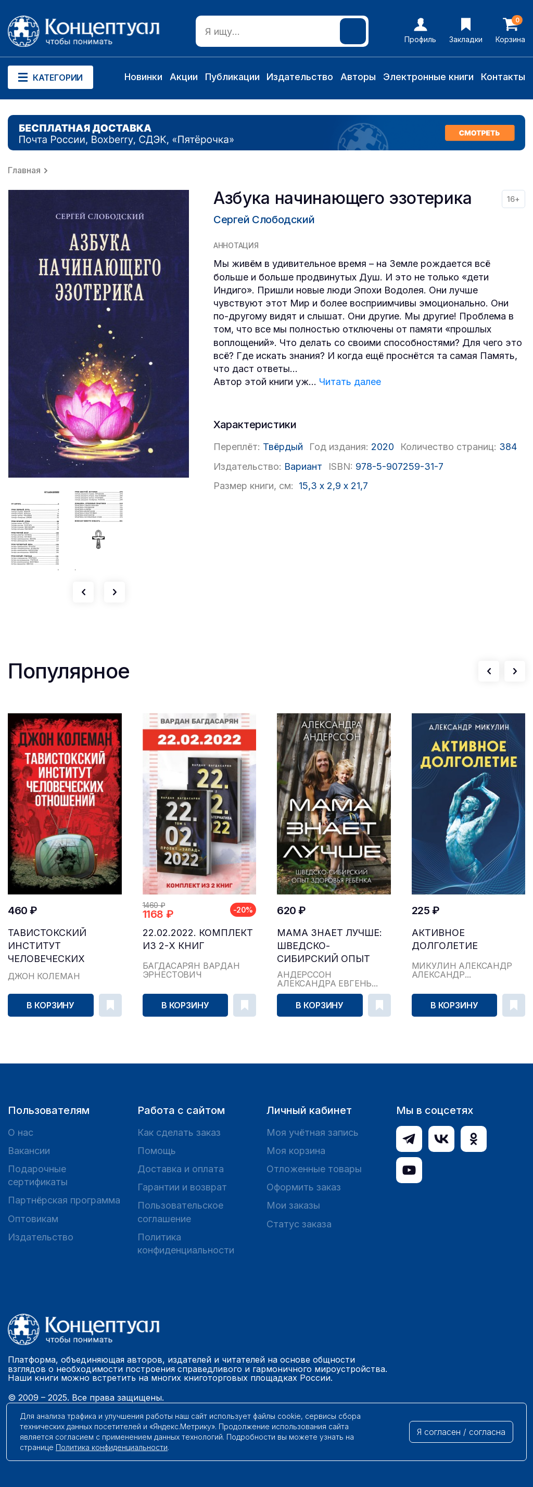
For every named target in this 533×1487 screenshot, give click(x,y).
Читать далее (350, 381)
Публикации (232, 76)
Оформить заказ (303, 1187)
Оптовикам (33, 1218)
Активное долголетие (445, 939)
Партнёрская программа (64, 1200)
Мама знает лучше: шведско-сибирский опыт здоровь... (329, 946)
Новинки (143, 76)
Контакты (503, 76)
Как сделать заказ (179, 1132)
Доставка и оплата (180, 1168)
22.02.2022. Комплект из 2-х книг (198, 939)
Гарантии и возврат (182, 1187)
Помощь (156, 1150)
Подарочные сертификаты (38, 1175)
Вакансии (29, 1150)
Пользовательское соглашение (180, 1212)
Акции (184, 76)
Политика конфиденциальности (185, 1243)
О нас (20, 1132)
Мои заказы (293, 1205)
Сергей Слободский (263, 219)
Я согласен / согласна (461, 1432)
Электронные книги (428, 76)
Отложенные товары (314, 1168)
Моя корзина (295, 1150)
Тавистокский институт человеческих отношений (47, 946)
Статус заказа (299, 1224)
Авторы (358, 76)
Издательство (299, 76)
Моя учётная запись (312, 1132)
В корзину (50, 1005)
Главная (24, 170)
